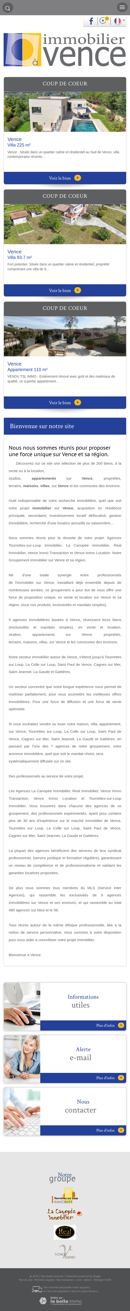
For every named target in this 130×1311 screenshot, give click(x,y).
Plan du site (26, 1280)
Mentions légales (44, 1280)
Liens (79, 1280)
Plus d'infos (110, 1025)
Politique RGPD (102, 1280)
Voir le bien (65, 178)
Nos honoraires (65, 1280)
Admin (88, 1280)
